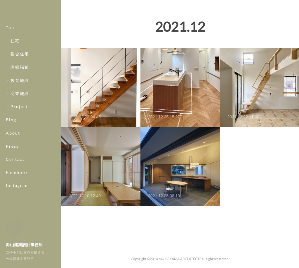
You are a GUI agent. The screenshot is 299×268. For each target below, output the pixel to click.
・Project (17, 113)
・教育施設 (17, 86)
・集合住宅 (17, 60)
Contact (15, 165)
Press (12, 152)
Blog (11, 126)
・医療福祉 (17, 73)
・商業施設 (17, 100)
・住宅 (13, 47)
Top (10, 34)
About (13, 139)
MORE (13, 179)
